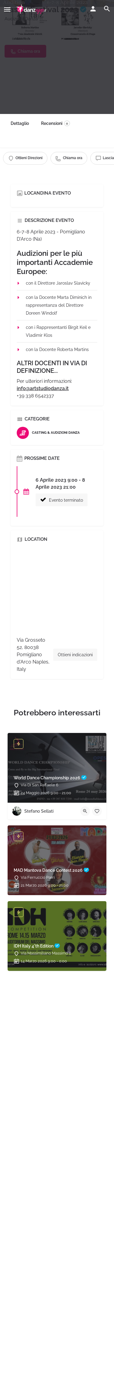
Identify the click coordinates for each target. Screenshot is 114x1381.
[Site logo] (32, 9)
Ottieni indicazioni (75, 654)
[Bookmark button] (97, 811)
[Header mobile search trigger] (107, 9)
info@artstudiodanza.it (43, 388)
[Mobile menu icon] (7, 9)
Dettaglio (20, 123)
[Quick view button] (85, 811)
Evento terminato (61, 500)
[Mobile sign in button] (93, 9)
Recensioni (55, 123)
